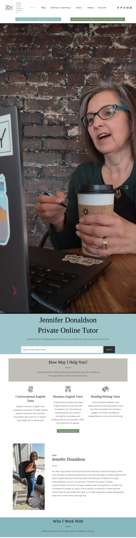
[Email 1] (128, 7)
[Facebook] (118, 7)
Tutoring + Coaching (60, 7)
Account (101, 7)
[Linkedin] (131, 7)
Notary (90, 7)
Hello (33, 7)
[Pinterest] (121, 7)
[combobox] (61, 349)
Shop (78, 7)
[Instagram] (124, 7)
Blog (44, 7)
